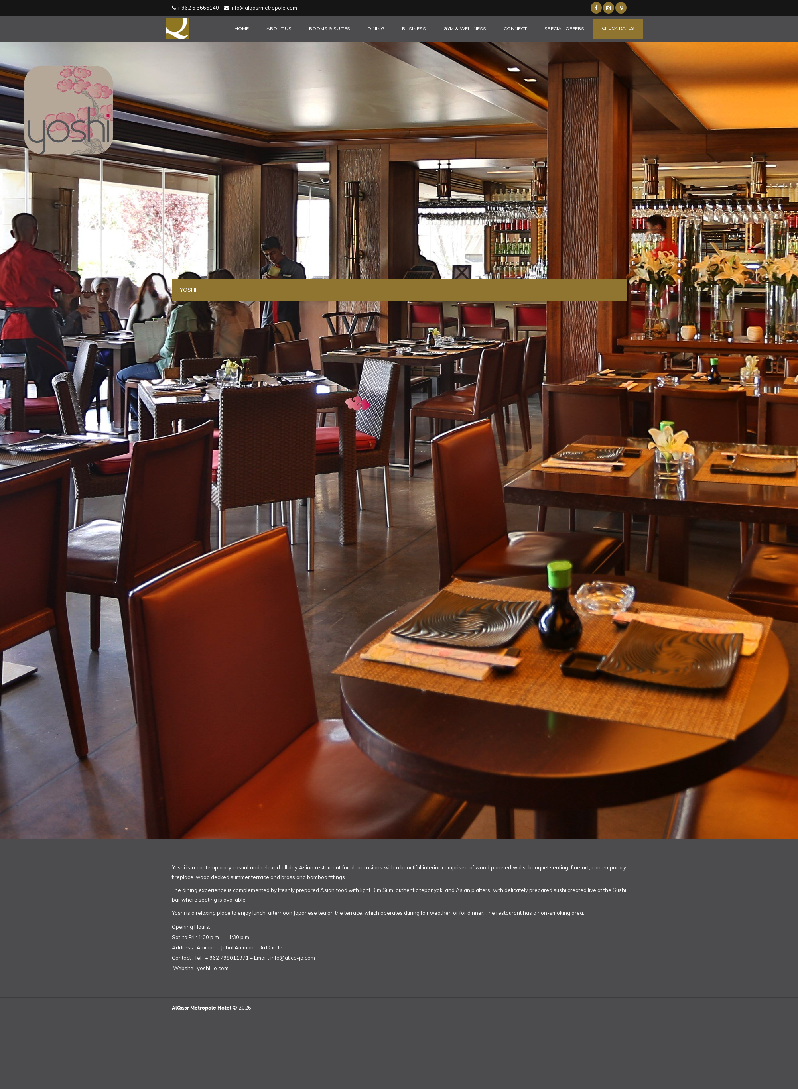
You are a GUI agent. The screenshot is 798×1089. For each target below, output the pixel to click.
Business (414, 28)
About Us (279, 28)
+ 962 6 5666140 (195, 7)
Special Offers (564, 28)
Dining (376, 28)
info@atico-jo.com (292, 958)
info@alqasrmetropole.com (260, 7)
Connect (515, 28)
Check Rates (618, 28)
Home (241, 28)
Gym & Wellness (464, 28)
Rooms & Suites (329, 28)
